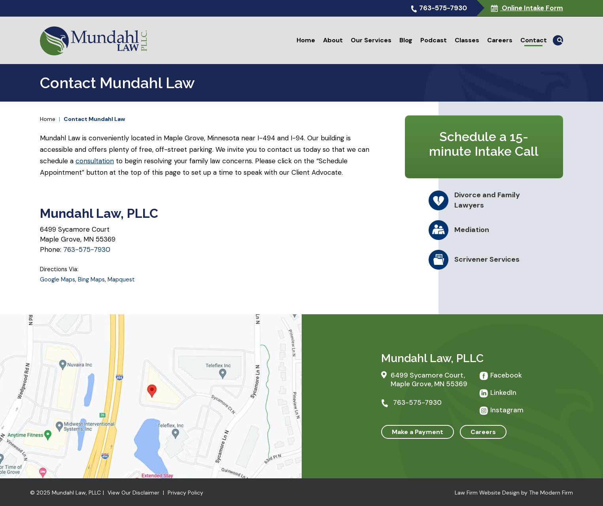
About (333, 40)
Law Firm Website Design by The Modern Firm (514, 492)
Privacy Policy (185, 492)
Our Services (371, 40)
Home (306, 40)
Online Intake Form (531, 8)
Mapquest (121, 279)
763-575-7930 (443, 8)
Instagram (507, 410)
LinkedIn (503, 392)
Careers (499, 40)
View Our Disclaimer (133, 492)
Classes (467, 40)
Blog (405, 40)
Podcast (433, 40)
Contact (533, 40)
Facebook (506, 375)
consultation (95, 161)
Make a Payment (417, 432)
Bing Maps (91, 279)
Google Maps (57, 279)
